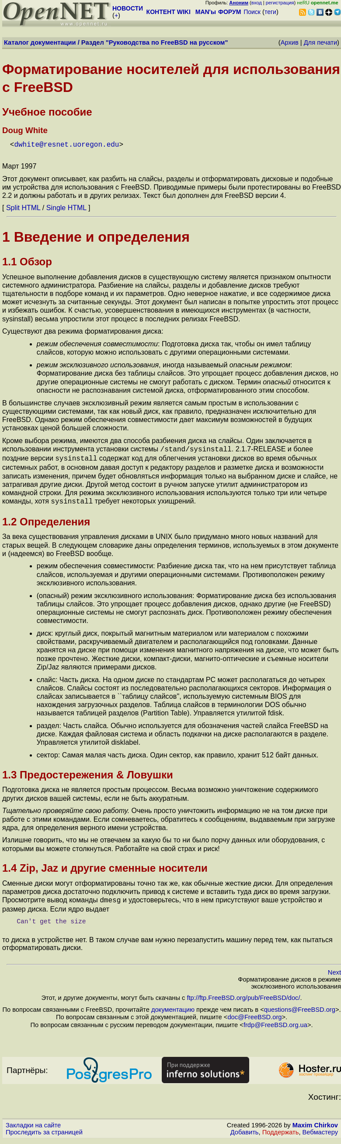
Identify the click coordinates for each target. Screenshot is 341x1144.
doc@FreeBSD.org (254, 1012)
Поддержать (280, 1127)
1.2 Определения (46, 518)
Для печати (320, 42)
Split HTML (23, 207)
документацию (173, 1005)
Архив (290, 42)
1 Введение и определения (96, 236)
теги (270, 11)
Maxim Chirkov (315, 1120)
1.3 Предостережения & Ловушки (87, 771)
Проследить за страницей (44, 1127)
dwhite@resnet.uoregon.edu (66, 144)
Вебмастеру (320, 1127)
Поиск (252, 11)
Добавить (244, 1127)
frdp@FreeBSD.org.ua (275, 1020)
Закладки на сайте (33, 1120)
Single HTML (66, 207)
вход (256, 2)
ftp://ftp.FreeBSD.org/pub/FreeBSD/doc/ (243, 993)
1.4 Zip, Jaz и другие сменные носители (105, 864)
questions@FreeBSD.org (299, 1005)
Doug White (25, 130)
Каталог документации (40, 42)
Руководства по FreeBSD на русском (167, 42)
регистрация (280, 2)
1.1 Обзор (27, 261)
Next (334, 968)
